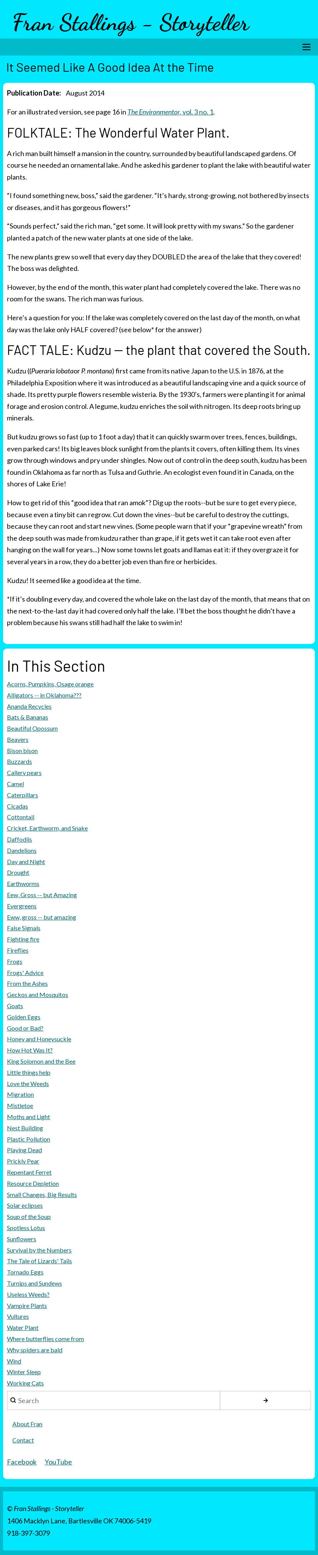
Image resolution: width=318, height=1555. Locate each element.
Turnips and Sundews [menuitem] (34, 1283)
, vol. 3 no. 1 (170, 112)
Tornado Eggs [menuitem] (25, 1272)
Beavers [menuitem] (17, 739)
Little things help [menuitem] (28, 1072)
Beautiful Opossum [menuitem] (32, 728)
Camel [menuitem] (15, 783)
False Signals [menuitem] (23, 927)
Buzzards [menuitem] (19, 761)
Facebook (22, 1461)
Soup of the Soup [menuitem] (29, 1216)
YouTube (58, 1461)
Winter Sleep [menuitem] (24, 1371)
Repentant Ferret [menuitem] (29, 1172)
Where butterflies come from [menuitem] (45, 1338)
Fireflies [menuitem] (17, 950)
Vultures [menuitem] (18, 1316)
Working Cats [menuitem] (25, 1383)
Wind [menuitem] (14, 1361)
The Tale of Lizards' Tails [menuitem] (39, 1260)
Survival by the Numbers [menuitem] (39, 1250)
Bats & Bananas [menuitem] (27, 717)
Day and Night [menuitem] (26, 861)
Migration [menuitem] (20, 1094)
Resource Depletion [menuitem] (33, 1183)
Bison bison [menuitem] (22, 750)
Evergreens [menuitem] (22, 905)
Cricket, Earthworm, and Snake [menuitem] (47, 828)
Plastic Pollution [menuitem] (28, 1139)
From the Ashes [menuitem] (27, 983)
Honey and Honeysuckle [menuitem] (39, 1038)
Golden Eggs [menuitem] (23, 1016)
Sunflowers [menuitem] (21, 1238)
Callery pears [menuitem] (24, 772)
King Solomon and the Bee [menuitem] (41, 1061)
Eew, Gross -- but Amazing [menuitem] (42, 894)
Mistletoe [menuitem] (20, 1105)
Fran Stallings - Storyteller (130, 22)
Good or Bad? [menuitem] (25, 1028)
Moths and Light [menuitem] (28, 1116)
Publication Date (33, 93)
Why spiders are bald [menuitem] (34, 1349)
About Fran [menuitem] (27, 1423)
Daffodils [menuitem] (19, 839)
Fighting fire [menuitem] (23, 939)
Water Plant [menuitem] (22, 1327)
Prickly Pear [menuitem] (23, 1161)
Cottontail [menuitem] (20, 816)
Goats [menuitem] (15, 1005)
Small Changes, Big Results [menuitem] (42, 1194)
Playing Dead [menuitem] (24, 1149)
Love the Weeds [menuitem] (28, 1083)
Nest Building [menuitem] (25, 1127)
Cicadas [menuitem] (17, 806)
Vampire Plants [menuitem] (27, 1305)
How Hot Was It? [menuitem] (30, 1050)
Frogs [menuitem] (14, 961)
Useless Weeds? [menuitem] (28, 1294)
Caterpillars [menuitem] (22, 795)
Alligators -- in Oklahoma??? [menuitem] (44, 695)
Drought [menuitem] (18, 872)
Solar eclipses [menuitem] (25, 1205)
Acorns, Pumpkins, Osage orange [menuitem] (50, 684)
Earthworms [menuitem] (23, 883)
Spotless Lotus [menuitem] (26, 1227)
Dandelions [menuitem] (22, 850)
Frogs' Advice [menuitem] (25, 972)
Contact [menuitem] (23, 1440)
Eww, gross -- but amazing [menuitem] (41, 917)
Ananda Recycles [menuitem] (29, 706)
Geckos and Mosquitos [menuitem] (37, 994)
